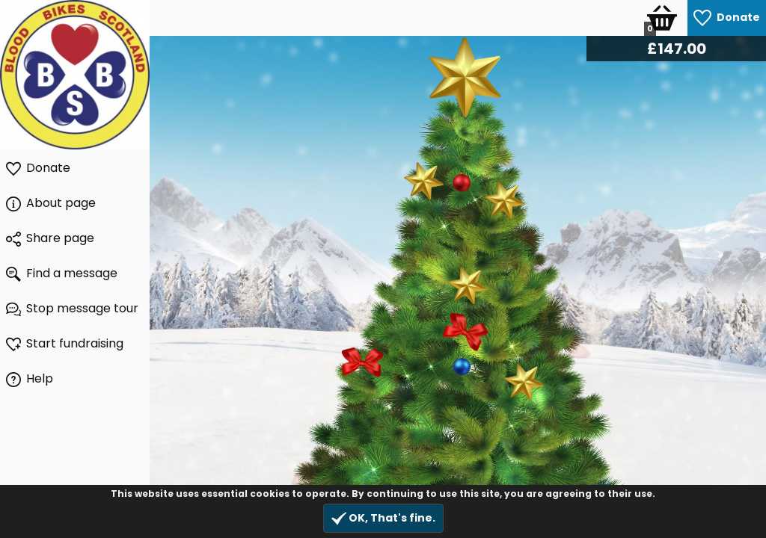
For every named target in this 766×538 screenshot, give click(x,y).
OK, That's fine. (383, 518)
